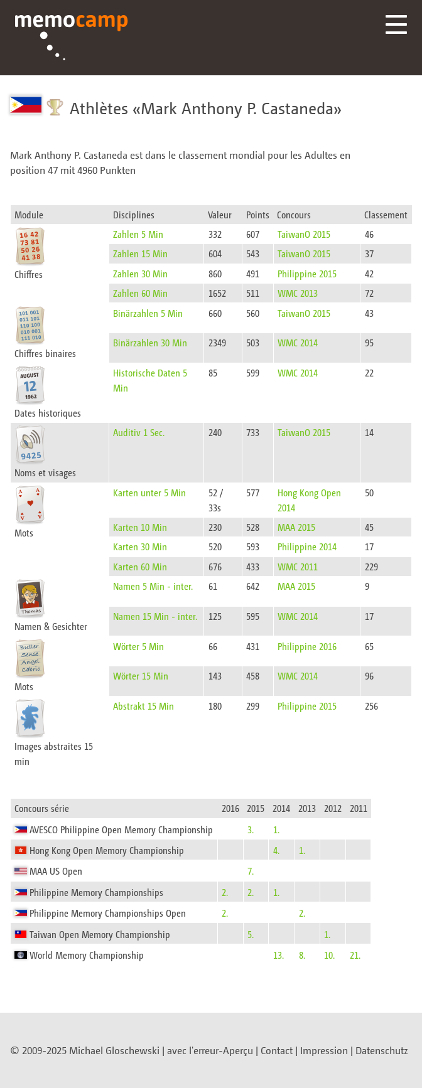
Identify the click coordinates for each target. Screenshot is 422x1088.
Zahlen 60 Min (140, 292)
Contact (277, 1050)
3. (250, 829)
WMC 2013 (298, 292)
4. (276, 849)
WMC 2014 (298, 342)
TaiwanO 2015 (304, 233)
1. (276, 829)
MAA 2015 (296, 526)
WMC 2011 (298, 566)
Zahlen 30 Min (140, 273)
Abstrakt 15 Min (143, 705)
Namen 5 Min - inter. (153, 585)
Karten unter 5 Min (149, 492)
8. (302, 954)
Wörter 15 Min (140, 675)
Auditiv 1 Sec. (139, 432)
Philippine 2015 (307, 273)
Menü (396, 24)
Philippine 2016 (307, 646)
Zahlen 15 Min (140, 253)
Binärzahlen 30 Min (150, 342)
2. (225, 892)
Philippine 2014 (307, 546)
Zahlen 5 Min (138, 233)
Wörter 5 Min (138, 646)
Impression (324, 1050)
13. (278, 954)
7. (250, 870)
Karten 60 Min (140, 566)
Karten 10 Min (140, 526)
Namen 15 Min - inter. (155, 615)
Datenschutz (381, 1050)
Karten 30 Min (140, 546)
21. (355, 954)
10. (329, 954)
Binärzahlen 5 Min (148, 312)
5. (250, 934)
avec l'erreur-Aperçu (210, 1050)
